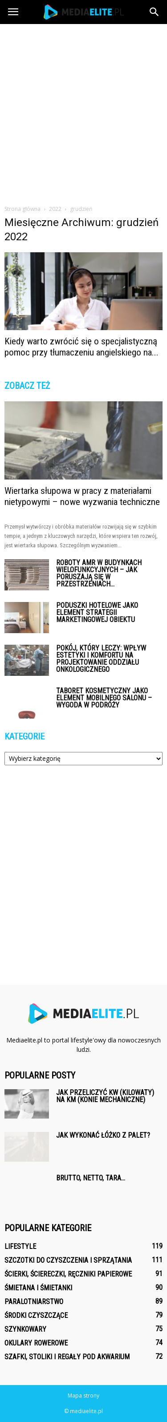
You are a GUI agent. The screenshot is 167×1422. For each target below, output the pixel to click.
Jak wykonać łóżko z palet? (103, 1135)
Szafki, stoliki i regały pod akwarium (67, 1357)
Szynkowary (25, 1329)
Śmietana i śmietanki (38, 1288)
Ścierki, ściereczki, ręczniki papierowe (68, 1274)
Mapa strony (83, 1395)
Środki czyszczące (36, 1315)
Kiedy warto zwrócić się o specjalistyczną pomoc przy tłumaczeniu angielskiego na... (81, 347)
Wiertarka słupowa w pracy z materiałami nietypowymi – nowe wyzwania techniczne (82, 496)
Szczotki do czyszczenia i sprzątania (68, 1260)
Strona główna (22, 209)
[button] (154, 12)
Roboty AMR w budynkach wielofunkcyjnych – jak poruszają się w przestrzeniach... (99, 573)
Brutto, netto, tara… (90, 1178)
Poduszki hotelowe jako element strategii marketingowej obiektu (97, 612)
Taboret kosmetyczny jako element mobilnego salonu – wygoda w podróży (104, 698)
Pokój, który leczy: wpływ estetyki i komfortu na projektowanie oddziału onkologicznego (101, 659)
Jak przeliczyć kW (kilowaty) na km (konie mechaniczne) (105, 1096)
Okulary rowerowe (36, 1343)
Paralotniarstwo (33, 1301)
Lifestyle (20, 1246)
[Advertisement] (83, 111)
